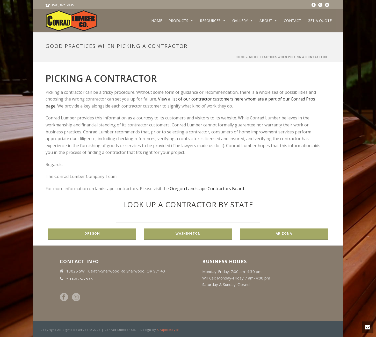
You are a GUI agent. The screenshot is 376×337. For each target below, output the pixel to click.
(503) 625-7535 (63, 4)
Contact (292, 20)
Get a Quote (320, 20)
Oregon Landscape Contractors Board (207, 188)
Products (181, 20)
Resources (213, 20)
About (268, 20)
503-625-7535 (79, 278)
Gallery (242, 20)
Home (156, 20)
